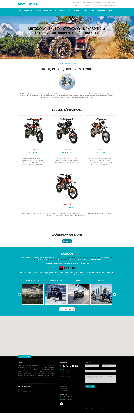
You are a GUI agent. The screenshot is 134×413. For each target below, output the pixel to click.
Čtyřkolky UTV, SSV (55, 281)
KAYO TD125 (67, 152)
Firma (106, 409)
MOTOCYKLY (77, 11)
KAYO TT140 (100, 152)
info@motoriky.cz (110, 5)
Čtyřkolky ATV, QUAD (32, 281)
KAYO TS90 (33, 152)
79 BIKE (86, 11)
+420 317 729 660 (65, 374)
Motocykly (67, 63)
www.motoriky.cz (65, 379)
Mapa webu (112, 409)
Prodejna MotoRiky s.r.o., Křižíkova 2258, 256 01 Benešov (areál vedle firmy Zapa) (95, 2)
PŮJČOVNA (38, 11)
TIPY (20, 11)
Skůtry (78, 281)
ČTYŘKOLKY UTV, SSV (64, 11)
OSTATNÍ (110, 11)
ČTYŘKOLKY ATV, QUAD (50, 11)
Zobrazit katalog (67, 309)
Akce (96, 409)
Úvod (77, 5)
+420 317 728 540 (98, 5)
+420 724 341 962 (86, 5)
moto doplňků (53, 259)
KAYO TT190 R (67, 207)
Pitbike (74, 63)
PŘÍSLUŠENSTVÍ (101, 11)
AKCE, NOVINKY (28, 11)
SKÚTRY (92, 11)
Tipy (92, 409)
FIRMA (21, 14)
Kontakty (101, 409)
